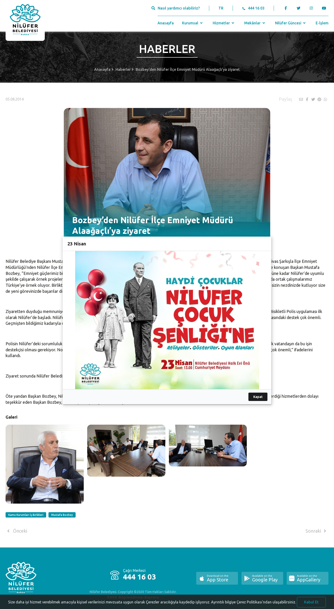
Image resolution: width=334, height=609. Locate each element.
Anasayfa (165, 23)
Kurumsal (193, 23)
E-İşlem (322, 23)
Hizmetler (224, 23)
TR (220, 8)
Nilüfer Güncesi (291, 23)
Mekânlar (255, 23)
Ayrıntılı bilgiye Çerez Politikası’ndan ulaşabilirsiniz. (253, 605)
